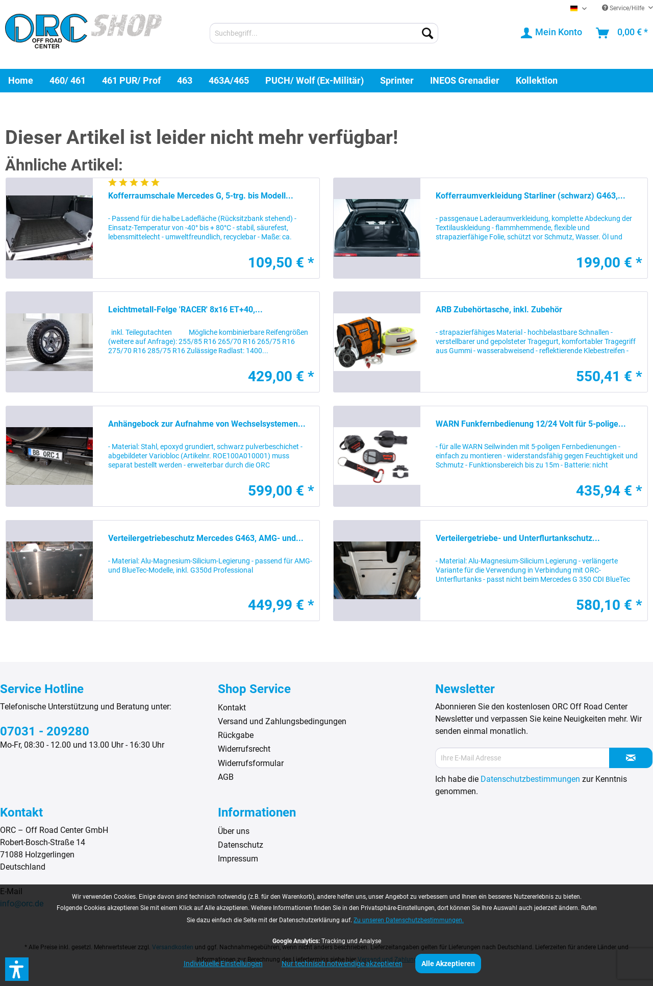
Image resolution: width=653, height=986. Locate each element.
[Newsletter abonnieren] (630, 758)
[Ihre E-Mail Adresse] (522, 758)
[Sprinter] (397, 80)
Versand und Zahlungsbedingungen (282, 721)
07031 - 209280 (44, 731)
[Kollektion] (537, 80)
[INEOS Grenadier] (465, 80)
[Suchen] (427, 33)
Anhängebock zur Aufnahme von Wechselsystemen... (207, 424)
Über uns (233, 831)
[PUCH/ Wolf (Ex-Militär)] (314, 80)
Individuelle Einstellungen (223, 963)
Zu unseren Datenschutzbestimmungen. (409, 920)
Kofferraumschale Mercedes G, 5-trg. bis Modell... (200, 196)
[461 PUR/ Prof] (131, 80)
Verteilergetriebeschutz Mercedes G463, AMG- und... (206, 538)
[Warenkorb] (622, 33)
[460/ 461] (67, 80)
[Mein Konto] (552, 33)
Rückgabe (236, 735)
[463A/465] (228, 80)
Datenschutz (240, 845)
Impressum (238, 859)
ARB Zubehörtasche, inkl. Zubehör (499, 309)
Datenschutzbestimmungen (530, 779)
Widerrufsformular (251, 763)
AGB (226, 777)
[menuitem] (324, 33)
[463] (184, 80)
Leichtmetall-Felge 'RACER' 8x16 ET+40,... (185, 309)
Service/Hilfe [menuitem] (624, 8)
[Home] (20, 80)
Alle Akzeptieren (448, 963)
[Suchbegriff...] (324, 33)
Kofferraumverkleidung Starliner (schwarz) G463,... (530, 196)
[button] (17, 969)
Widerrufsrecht (244, 749)
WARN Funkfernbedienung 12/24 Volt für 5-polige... (531, 424)
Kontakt (232, 707)
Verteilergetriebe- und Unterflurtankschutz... (518, 538)
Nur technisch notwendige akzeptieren (342, 963)
